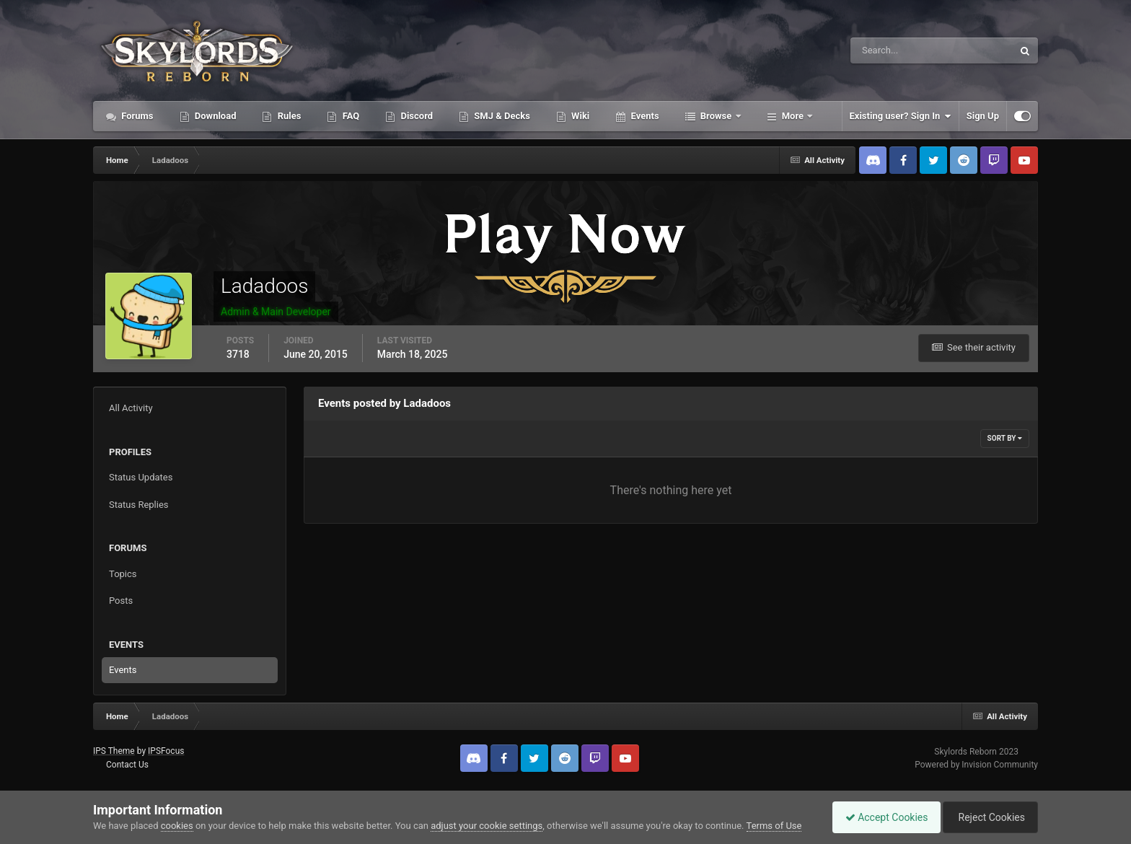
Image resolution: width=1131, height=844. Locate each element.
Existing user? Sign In (900, 116)
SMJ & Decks (501, 115)
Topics (123, 573)
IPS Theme (114, 751)
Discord (415, 115)
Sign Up (983, 115)
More (793, 115)
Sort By (1004, 438)
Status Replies (139, 504)
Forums (136, 115)
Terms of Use (774, 825)
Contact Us (127, 765)
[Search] (887, 50)
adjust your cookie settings (486, 825)
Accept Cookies (879, 817)
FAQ (349, 115)
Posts (121, 600)
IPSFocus (166, 751)
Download (215, 115)
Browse (716, 115)
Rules (288, 115)
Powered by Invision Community (976, 765)
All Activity (131, 408)
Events (643, 115)
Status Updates (140, 477)
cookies (177, 825)
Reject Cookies (988, 817)
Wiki (579, 115)
